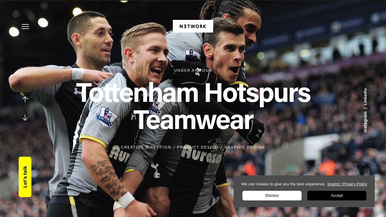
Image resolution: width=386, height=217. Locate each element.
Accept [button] (337, 195)
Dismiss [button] (272, 195)
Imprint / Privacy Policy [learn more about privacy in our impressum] (347, 184)
